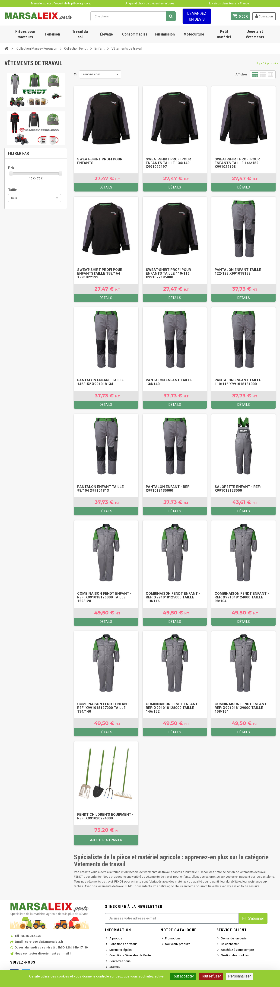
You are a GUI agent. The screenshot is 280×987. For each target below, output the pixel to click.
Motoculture (194, 34)
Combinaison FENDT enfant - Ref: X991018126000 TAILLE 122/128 (104, 597)
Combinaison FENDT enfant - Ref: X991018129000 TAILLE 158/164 (242, 708)
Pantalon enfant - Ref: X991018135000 (168, 489)
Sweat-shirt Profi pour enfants (99, 161)
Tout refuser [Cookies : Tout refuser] (211, 976)
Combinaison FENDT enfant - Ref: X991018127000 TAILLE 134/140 (104, 708)
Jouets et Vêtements (255, 34)
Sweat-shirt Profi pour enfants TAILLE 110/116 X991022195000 (168, 273)
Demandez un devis (196, 16)
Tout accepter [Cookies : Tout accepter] (183, 976)
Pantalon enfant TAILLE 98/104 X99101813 (100, 489)
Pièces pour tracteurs (25, 34)
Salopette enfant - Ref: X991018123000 (238, 489)
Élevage (106, 34)
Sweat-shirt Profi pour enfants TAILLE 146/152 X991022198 (237, 163)
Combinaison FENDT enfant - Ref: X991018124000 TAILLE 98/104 (242, 597)
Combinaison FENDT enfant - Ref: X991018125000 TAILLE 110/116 (173, 597)
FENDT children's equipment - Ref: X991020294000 (105, 816)
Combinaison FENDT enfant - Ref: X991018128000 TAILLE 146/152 (173, 708)
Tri (75, 74)
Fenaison (52, 34)
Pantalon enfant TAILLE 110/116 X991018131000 (238, 382)
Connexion (264, 16)
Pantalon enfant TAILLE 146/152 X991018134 (100, 382)
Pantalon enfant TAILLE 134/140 (169, 382)
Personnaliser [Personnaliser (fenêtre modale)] (239, 976)
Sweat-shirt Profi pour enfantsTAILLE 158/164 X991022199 (99, 273)
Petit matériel (224, 34)
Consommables (134, 34)
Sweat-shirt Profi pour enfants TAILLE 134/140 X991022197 (168, 163)
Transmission (164, 34)
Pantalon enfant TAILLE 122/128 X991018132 (238, 272)
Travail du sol (80, 34)
